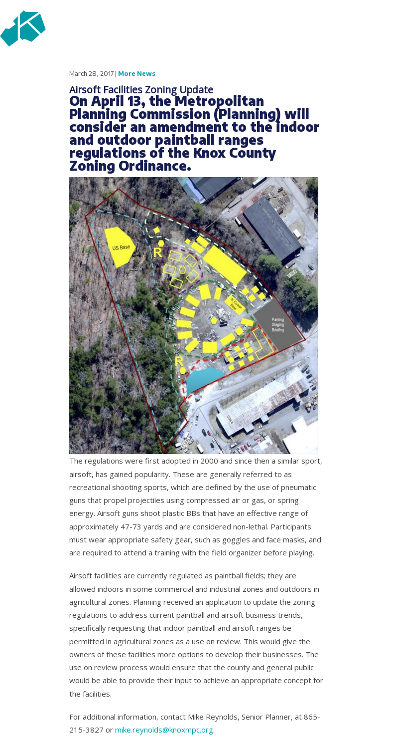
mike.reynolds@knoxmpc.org (164, 730)
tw (330, 67)
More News (136, 73)
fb (302, 67)
